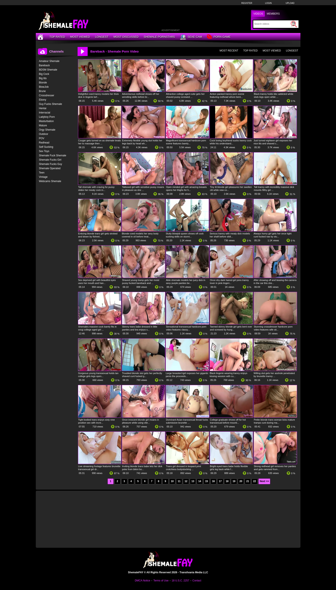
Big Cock (44, 73)
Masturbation (46, 121)
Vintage (43, 176)
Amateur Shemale (49, 61)
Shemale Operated (50, 168)
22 (254, 481)
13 (192, 481)
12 (185, 481)
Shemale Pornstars (159, 36)
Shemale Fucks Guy (50, 164)
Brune (42, 91)
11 (179, 481)
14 (199, 481)
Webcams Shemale (50, 181)
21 (247, 481)
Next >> (264, 481)
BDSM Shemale (48, 69)
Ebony (42, 99)
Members (273, 13)
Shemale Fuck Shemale (52, 155)
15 (206, 481)
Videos (258, 13)
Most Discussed (126, 36)
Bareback (44, 65)
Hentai (42, 108)
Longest (101, 36)
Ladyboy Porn (47, 116)
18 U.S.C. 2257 (180, 580)
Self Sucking (46, 146)
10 (172, 481)
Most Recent (229, 50)
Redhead (44, 142)
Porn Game (218, 37)
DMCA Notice (142, 580)
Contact (196, 580)
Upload (290, 3)
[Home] (41, 37)
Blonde (43, 82)
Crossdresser (46, 95)
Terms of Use (161, 580)
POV (41, 138)
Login (268, 3)
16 (213, 481)
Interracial (44, 112)
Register (246, 3)
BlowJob (44, 86)
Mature (43, 125)
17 (220, 481)
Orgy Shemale (47, 129)
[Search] (272, 24)
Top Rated (57, 36)
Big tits (43, 78)
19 (233, 481)
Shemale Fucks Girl (50, 159)
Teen (42, 172)
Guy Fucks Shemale (50, 104)
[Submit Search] (294, 24)
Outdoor (43, 134)
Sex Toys (44, 151)
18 (227, 481)
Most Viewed (80, 36)
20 (240, 481)
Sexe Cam (191, 37)
